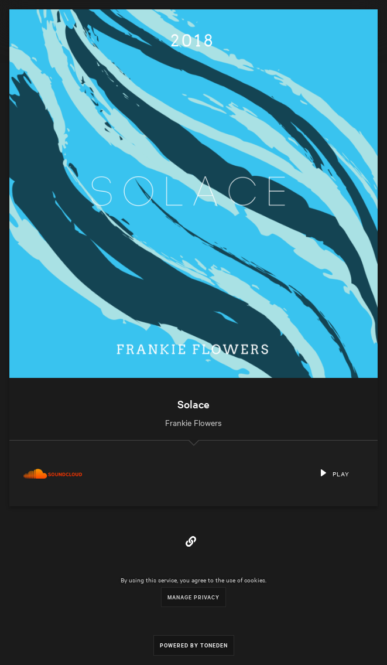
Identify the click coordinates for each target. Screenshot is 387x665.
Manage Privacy (193, 596)
